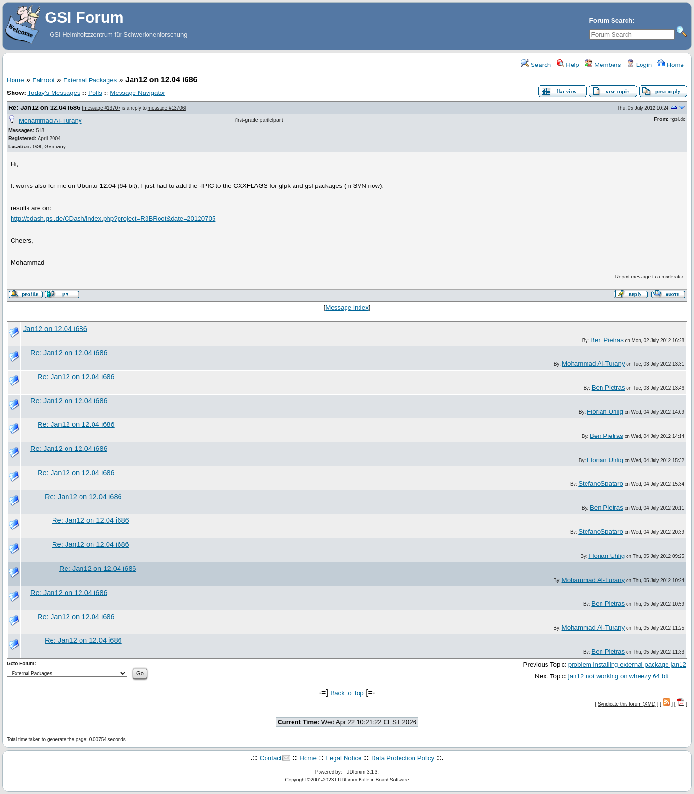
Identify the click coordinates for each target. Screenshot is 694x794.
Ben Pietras (607, 340)
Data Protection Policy (402, 758)
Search (536, 64)
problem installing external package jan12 (627, 664)
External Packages (90, 80)
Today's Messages (53, 92)
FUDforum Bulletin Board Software (372, 779)
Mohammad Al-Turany (50, 120)
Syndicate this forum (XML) (627, 704)
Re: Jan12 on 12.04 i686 (44, 107)
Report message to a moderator (649, 276)
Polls (95, 92)
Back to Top (346, 693)
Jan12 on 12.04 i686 (55, 328)
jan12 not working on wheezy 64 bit (618, 676)
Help (568, 64)
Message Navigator (137, 92)
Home (670, 64)
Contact (271, 758)
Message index (347, 307)
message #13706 (166, 108)
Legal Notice (343, 758)
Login (639, 64)
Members (603, 64)
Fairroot (43, 80)
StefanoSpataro (600, 483)
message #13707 (101, 108)
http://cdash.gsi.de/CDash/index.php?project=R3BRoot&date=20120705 (113, 218)
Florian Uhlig (605, 411)
